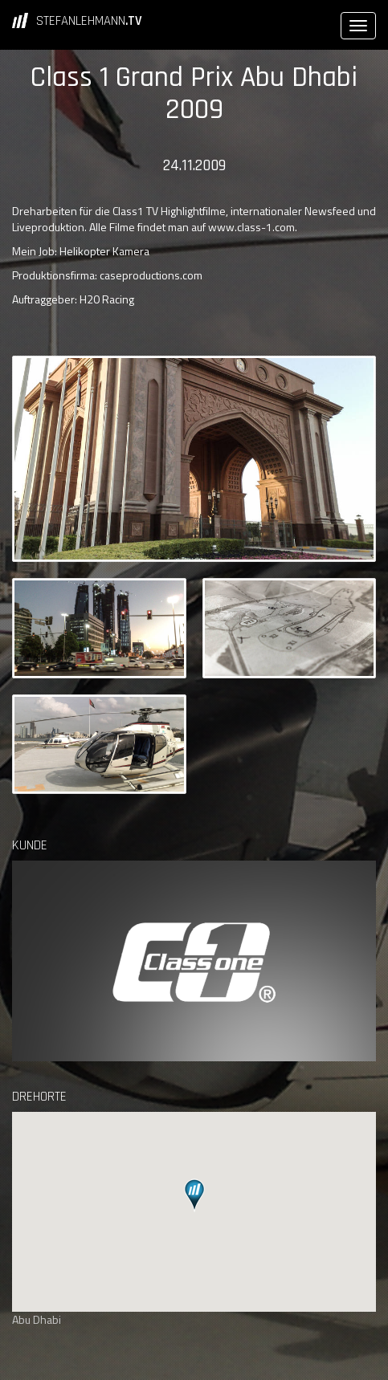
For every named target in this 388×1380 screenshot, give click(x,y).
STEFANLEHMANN (89, 21)
